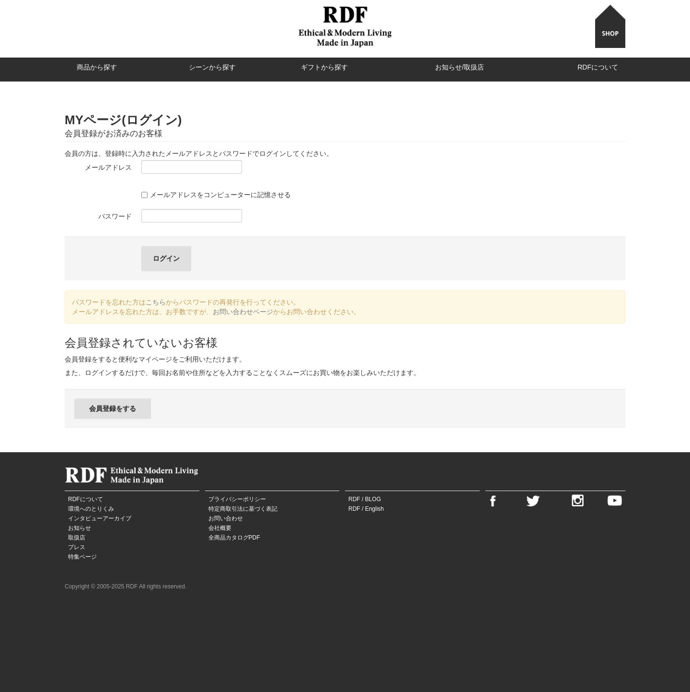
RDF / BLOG (364, 499)
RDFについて (597, 67)
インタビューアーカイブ (99, 518)
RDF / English (366, 508)
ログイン (166, 258)
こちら (156, 302)
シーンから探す (212, 67)
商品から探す (97, 67)
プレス (76, 547)
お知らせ (79, 528)
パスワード (115, 216)
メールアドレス (108, 167)
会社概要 (219, 528)
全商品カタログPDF (234, 537)
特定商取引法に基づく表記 (242, 508)
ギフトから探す (324, 67)
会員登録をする (112, 408)
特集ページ (82, 556)
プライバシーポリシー (237, 499)
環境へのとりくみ (91, 508)
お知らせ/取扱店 (459, 67)
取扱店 (76, 537)
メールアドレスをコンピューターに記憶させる (216, 195)
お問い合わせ (225, 518)
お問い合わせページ (243, 312)
